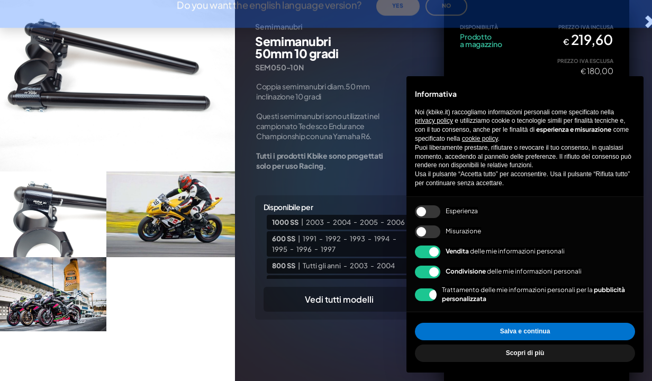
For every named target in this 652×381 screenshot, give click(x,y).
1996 (304, 248)
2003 (315, 221)
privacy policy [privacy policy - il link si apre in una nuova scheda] (434, 120)
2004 (342, 221)
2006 (396, 221)
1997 (328, 248)
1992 (333, 238)
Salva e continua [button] (525, 331)
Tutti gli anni (322, 265)
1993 (357, 238)
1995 (279, 248)
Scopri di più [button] (525, 353)
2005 (369, 221)
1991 (309, 238)
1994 (382, 238)
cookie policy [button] (480, 138)
